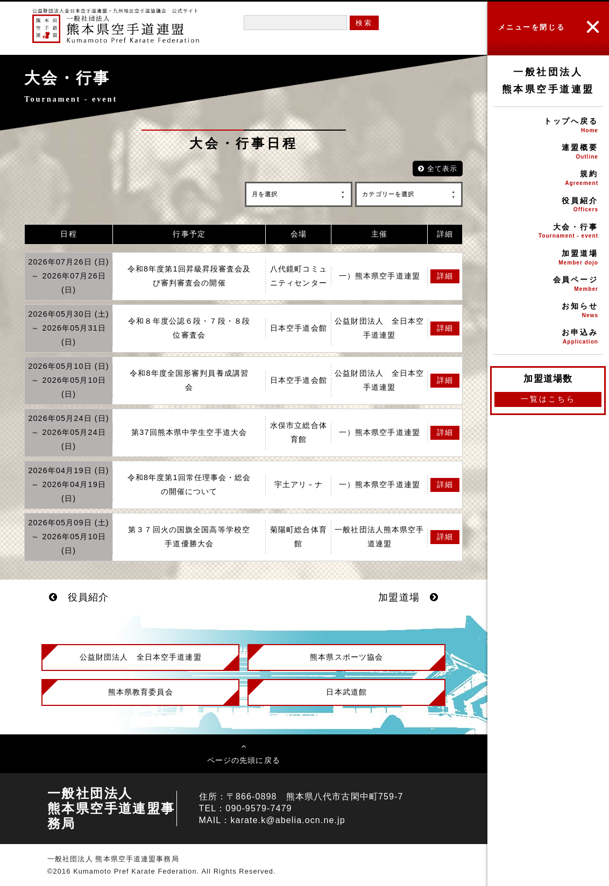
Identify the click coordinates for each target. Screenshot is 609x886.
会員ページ (548, 284)
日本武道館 (346, 692)
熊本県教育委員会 (140, 692)
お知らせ (548, 311)
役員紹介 (548, 205)
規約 (548, 178)
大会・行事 (548, 232)
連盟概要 (548, 152)
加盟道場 (548, 258)
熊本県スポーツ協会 (346, 657)
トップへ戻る (548, 126)
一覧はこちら (548, 399)
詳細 (445, 275)
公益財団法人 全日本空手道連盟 (141, 657)
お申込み (548, 337)
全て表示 (437, 169)
